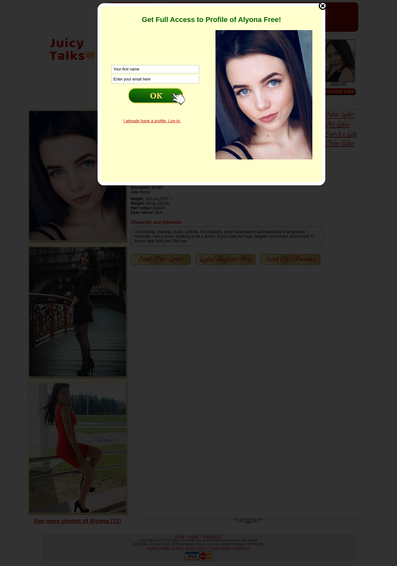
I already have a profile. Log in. (152, 120)
